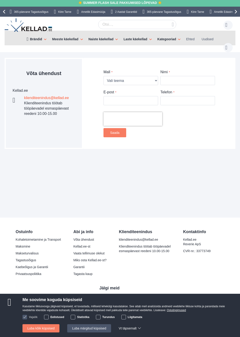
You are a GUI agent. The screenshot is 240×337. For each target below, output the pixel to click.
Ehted (190, 39)
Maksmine (23, 246)
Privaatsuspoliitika (28, 274)
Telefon (166, 87)
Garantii (79, 267)
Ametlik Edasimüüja (93, 11)
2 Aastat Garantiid (126, 11)
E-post (108, 87)
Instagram (110, 303)
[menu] (120, 38)
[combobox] (130, 24)
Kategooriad (166, 39)
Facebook (110, 296)
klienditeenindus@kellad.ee (46, 93)
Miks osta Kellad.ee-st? (90, 260)
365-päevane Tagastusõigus (31, 11)
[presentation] (5, 11)
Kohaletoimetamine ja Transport (38, 239)
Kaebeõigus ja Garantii (32, 267)
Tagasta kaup (82, 274)
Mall (106, 67)
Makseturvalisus (27, 253)
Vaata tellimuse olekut (89, 253)
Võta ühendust (83, 239)
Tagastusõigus (26, 260)
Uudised (207, 39)
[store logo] (29, 25)
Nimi (164, 67)
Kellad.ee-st (81, 246)
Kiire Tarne (64, 11)
